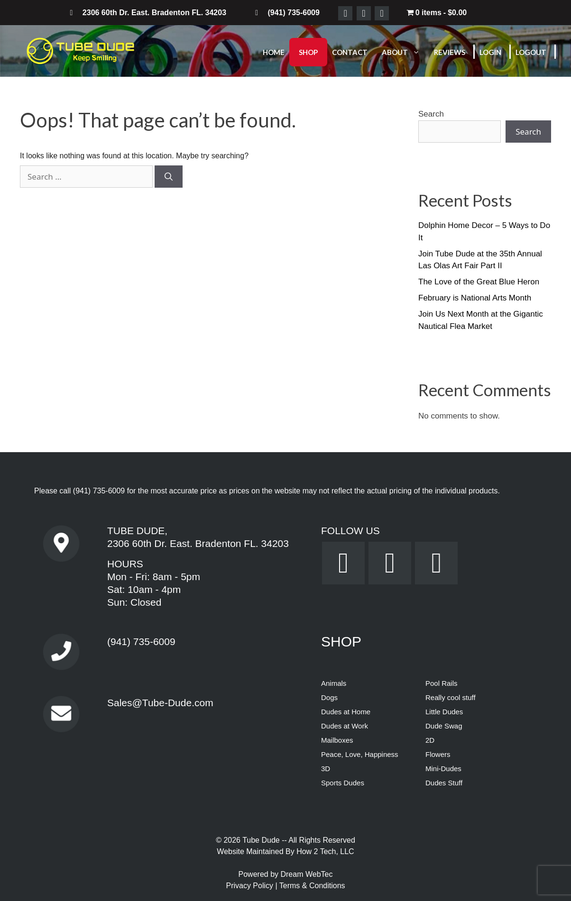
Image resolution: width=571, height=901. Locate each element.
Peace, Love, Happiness (359, 754)
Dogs (329, 697)
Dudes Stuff (443, 783)
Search (431, 113)
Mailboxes (337, 740)
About (405, 52)
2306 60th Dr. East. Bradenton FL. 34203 (198, 543)
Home (274, 52)
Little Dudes (444, 712)
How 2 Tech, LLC (325, 851)
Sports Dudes (342, 783)
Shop (308, 52)
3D (325, 768)
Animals (333, 683)
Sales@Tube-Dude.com (160, 702)
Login (490, 52)
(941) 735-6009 (99, 491)
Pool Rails (441, 683)
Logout (531, 52)
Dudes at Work (344, 726)
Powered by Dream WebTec (286, 874)
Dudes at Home (345, 712)
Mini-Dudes (443, 768)
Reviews (449, 52)
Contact (350, 52)
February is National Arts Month (474, 297)
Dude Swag (443, 726)
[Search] (169, 176)
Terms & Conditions (312, 886)
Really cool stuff (450, 697)
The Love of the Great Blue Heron (478, 281)
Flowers (438, 754)
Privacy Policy (250, 886)
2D (429, 740)
